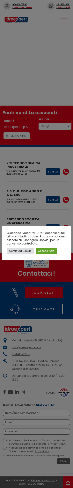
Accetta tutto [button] (46, 251)
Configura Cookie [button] (20, 251)
